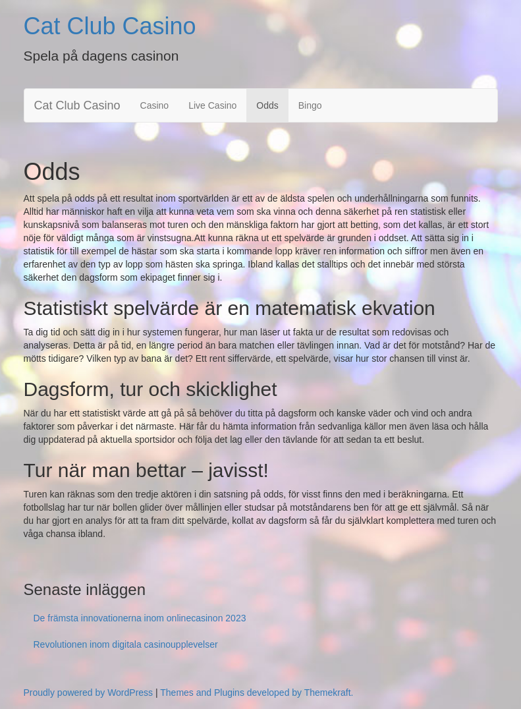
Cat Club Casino (110, 26)
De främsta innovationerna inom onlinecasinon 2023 (140, 618)
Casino (154, 105)
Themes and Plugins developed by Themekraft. (256, 692)
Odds (267, 105)
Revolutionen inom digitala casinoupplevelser (126, 644)
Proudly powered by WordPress (88, 692)
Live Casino (212, 105)
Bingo (310, 105)
